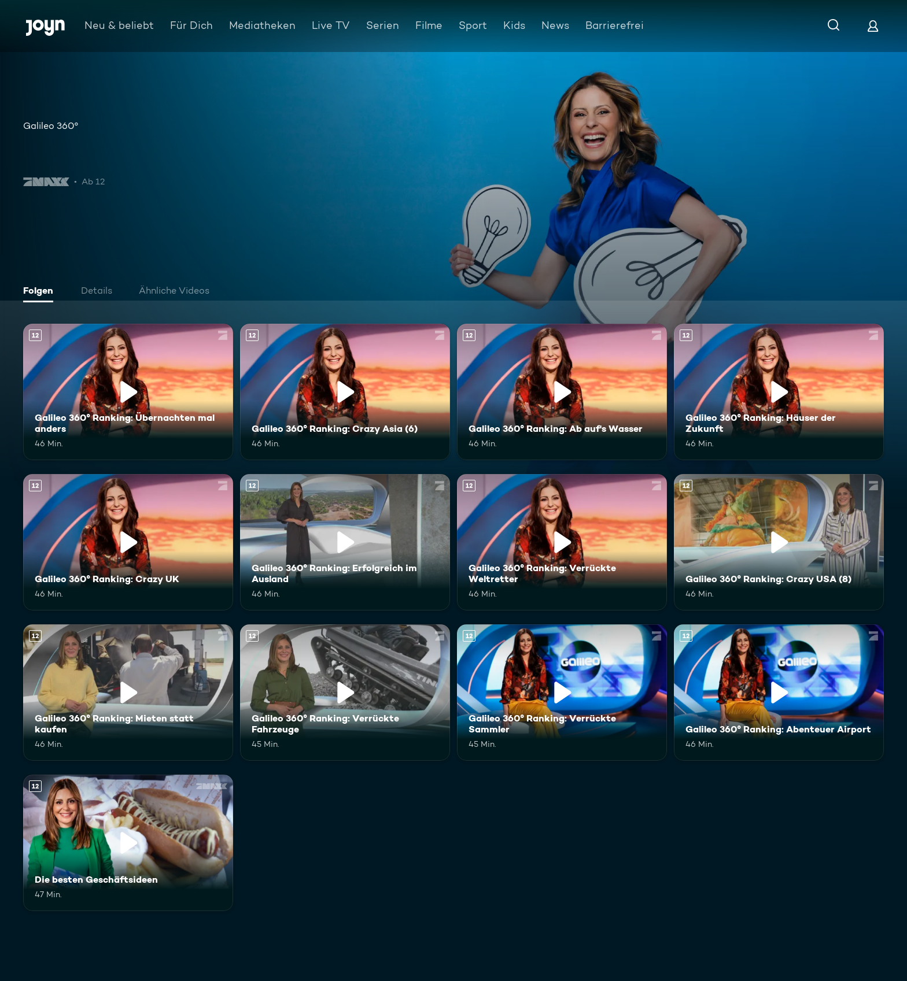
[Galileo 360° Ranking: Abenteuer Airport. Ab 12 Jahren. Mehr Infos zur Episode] (779, 692)
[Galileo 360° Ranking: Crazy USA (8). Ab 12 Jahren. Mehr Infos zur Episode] (779, 542)
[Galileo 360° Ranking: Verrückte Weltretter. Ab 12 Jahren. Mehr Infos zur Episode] (562, 542)
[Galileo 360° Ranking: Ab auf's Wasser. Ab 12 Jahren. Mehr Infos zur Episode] (562, 392)
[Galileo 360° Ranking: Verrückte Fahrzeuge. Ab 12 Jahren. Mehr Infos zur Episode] (345, 692)
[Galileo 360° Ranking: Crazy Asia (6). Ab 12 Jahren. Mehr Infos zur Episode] (345, 392)
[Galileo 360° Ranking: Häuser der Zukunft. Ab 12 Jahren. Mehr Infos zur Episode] (779, 392)
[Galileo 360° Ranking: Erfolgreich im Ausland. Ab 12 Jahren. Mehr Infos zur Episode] (345, 542)
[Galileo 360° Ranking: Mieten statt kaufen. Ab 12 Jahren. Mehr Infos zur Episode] (128, 692)
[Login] (873, 26)
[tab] (41, 292)
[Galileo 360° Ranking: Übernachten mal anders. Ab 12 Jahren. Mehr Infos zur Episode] (128, 392)
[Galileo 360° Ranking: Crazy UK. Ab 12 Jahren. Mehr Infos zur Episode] (128, 542)
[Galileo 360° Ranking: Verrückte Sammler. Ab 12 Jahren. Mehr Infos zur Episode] (562, 692)
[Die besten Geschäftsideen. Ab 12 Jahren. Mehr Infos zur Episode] (128, 843)
